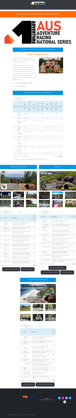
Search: (54, 98)
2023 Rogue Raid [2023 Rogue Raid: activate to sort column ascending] (29, 106)
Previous (56, 156)
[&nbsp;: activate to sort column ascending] (40, 217)
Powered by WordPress (13, 414)
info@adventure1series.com (47, 400)
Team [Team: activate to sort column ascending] (19, 106)
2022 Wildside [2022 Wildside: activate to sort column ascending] (34, 107)
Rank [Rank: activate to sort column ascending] (14, 106)
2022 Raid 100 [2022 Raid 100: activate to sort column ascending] (38, 106)
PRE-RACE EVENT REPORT (11, 269)
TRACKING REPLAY (27, 269)
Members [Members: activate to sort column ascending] (15, 218)
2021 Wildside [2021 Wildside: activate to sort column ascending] (47, 107)
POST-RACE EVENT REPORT (50, 272)
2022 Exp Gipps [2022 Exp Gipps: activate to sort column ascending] (43, 106)
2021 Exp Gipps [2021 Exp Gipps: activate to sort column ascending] (56, 106)
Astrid (27, 414)
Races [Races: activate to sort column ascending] (60, 106)
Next (60, 156)
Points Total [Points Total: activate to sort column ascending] (25, 107)
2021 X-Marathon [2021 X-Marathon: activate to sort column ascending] (52, 106)
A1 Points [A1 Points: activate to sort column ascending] (34, 218)
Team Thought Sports (38, 54)
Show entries (19, 98)
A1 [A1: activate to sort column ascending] (73, 216)
